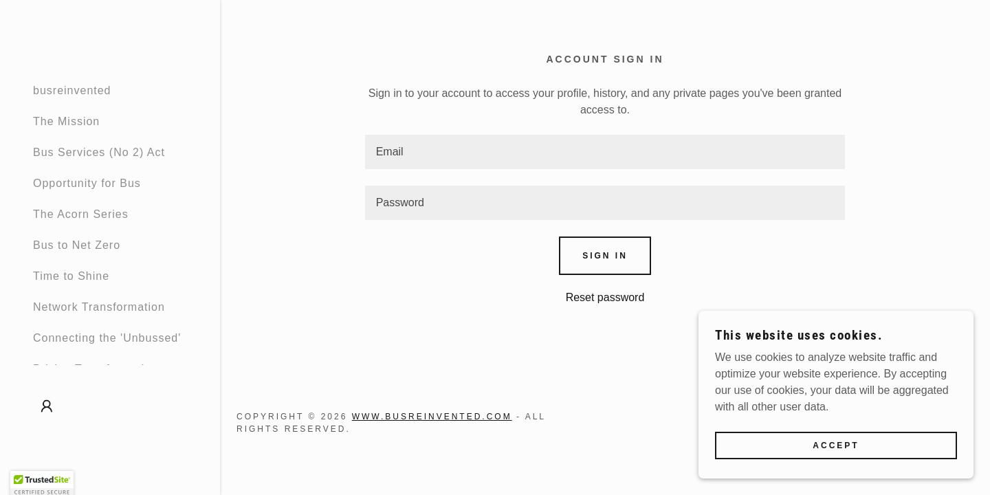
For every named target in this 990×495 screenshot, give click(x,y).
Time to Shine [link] (71, 276)
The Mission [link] (66, 121)
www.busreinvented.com (432, 416)
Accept (836, 473)
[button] (46, 406)
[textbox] (605, 152)
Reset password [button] (605, 297)
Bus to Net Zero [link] (76, 245)
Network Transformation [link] (99, 307)
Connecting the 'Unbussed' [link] (107, 338)
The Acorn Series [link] (81, 214)
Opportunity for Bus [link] (87, 183)
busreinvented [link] (72, 90)
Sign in (605, 256)
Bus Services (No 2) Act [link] (99, 152)
